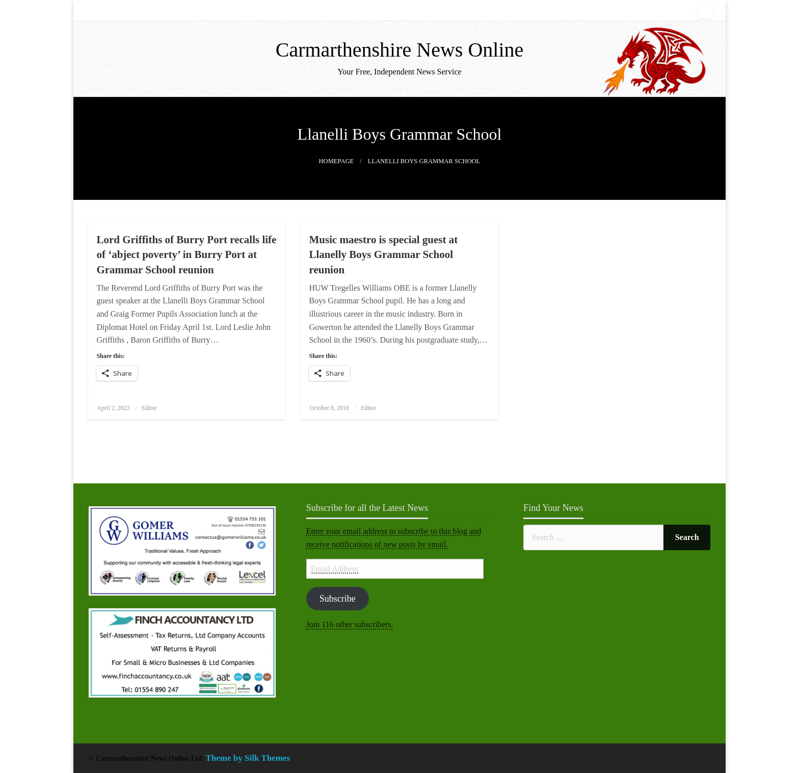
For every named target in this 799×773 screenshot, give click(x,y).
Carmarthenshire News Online (400, 49)
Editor (149, 407)
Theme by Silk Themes (248, 758)
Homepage (336, 161)
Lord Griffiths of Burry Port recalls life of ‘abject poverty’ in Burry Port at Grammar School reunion (186, 255)
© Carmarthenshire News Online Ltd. (147, 758)
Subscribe (337, 599)
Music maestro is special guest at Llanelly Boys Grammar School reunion (383, 255)
